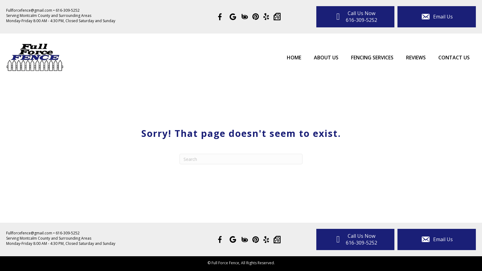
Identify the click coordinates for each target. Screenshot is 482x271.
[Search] (241, 159)
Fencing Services (372, 57)
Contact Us (454, 57)
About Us (326, 57)
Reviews (416, 57)
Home (294, 57)
